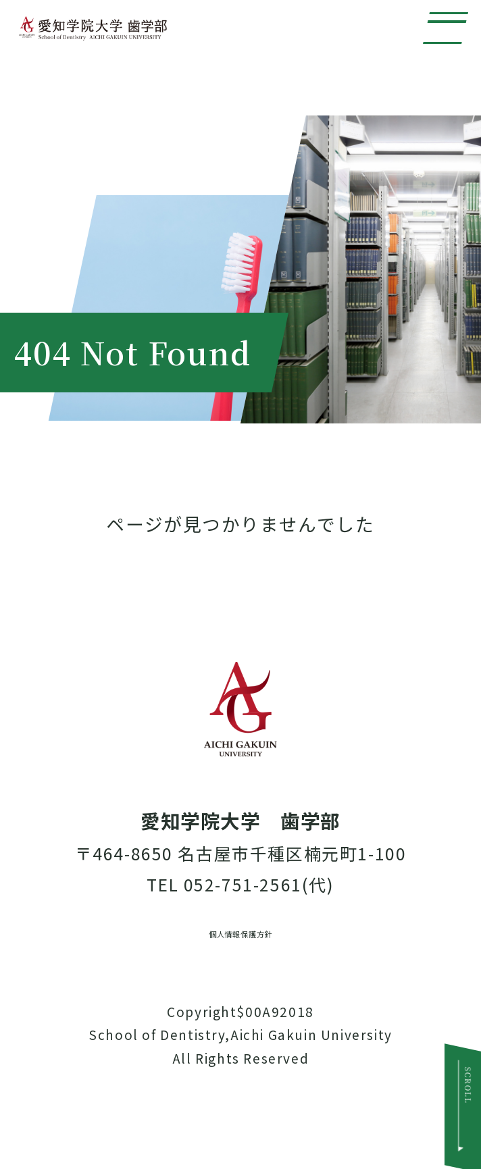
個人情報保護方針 (240, 969)
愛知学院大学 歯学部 (188, 57)
